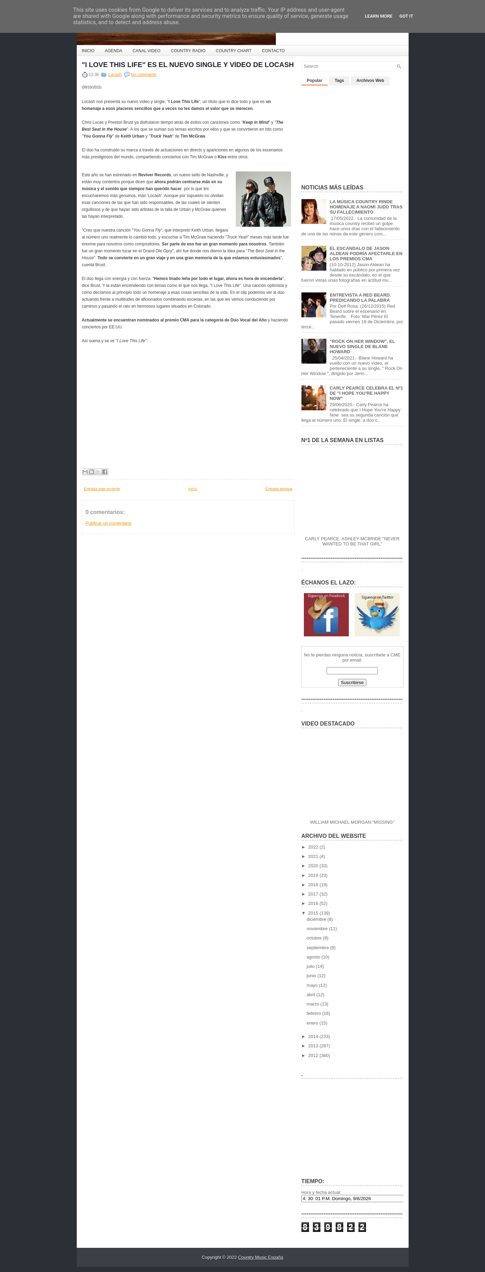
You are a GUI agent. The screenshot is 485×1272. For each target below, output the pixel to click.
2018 (314, 884)
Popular (315, 80)
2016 (314, 903)
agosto (314, 957)
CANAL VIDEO (146, 50)
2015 (314, 913)
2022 (314, 847)
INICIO (88, 50)
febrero (314, 1013)
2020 (314, 865)
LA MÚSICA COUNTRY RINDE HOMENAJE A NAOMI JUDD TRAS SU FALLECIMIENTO (366, 207)
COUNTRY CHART (233, 50)
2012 (314, 1055)
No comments (144, 74)
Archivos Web (370, 80)
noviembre (318, 928)
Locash (115, 74)
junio (312, 975)
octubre (315, 938)
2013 (314, 1045)
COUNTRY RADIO (188, 50)
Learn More (379, 16)
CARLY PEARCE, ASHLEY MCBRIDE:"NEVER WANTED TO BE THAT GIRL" (352, 541)
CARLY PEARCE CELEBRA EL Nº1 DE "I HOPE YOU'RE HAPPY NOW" (366, 393)
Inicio (192, 489)
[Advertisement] (353, 132)
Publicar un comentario (109, 523)
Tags (339, 80)
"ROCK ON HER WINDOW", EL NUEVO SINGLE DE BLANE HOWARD (362, 346)
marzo (313, 1004)
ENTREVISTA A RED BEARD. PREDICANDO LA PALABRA (360, 297)
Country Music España (260, 1257)
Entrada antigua (278, 489)
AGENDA (113, 50)
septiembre (318, 947)
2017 (314, 894)
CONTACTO (273, 50)
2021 (314, 856)
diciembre (317, 919)
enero (313, 1023)
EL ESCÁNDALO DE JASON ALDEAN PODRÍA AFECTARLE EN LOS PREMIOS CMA (366, 253)
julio (311, 966)
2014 (314, 1036)
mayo (313, 985)
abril (311, 994)
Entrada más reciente (102, 489)
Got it (406, 16)
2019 (314, 875)
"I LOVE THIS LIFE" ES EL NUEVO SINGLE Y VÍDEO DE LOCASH (188, 64)
